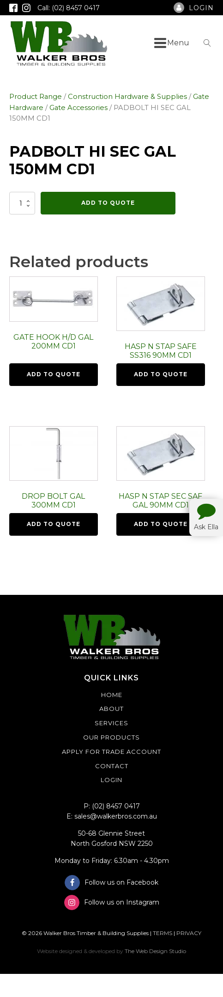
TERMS (162, 933)
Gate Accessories (78, 108)
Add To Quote (108, 202)
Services (111, 723)
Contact (111, 766)
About (111, 708)
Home (111, 694)
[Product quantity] (22, 203)
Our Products (111, 737)
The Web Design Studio (155, 951)
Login (111, 779)
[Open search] (207, 43)
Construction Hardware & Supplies (127, 96)
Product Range (35, 96)
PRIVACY (188, 933)
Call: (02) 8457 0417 (68, 8)
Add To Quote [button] (53, 374)
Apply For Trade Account (111, 751)
